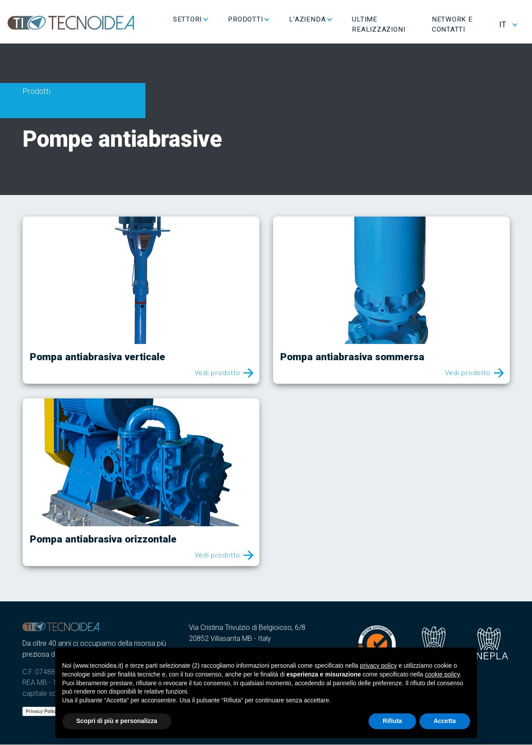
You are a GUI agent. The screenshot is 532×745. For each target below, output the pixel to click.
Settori (207, 20)
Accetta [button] (445, 720)
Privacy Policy (42, 711)
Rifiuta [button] (392, 720)
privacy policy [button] (378, 665)
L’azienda (327, 20)
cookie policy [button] (442, 674)
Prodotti (265, 20)
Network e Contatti (465, 25)
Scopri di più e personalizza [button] (116, 720)
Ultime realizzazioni (398, 25)
